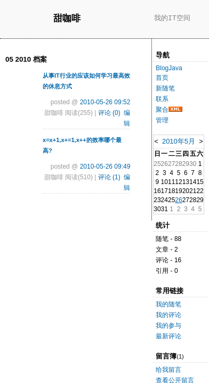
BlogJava (169, 68)
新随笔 (165, 88)
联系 (162, 99)
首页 (162, 77)
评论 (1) (109, 177)
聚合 (162, 109)
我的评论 (168, 315)
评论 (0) (109, 112)
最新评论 (168, 336)
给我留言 (168, 369)
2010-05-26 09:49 (105, 166)
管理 (162, 120)
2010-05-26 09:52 (105, 102)
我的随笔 (168, 304)
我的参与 (168, 325)
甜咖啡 (67, 19)
